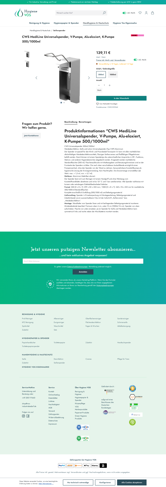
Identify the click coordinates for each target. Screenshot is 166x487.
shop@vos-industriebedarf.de (29, 405)
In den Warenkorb (121, 98)
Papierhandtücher (29, 342)
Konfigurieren (105, 482)
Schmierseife (122, 322)
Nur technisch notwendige (78, 482)
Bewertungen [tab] (85, 121)
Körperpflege (80, 403)
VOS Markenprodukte (81, 408)
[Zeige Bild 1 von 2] (61, 102)
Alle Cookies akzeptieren (132, 482)
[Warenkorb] (152, 12)
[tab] (70, 122)
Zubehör (25, 330)
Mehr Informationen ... (46, 483)
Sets (55, 330)
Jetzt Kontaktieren (31, 135)
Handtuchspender (124, 342)
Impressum (53, 424)
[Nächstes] (89, 78)
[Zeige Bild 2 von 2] (64, 102)
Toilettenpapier (59, 342)
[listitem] (132, 389)
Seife (24, 359)
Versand (52, 411)
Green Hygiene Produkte (81, 417)
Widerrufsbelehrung (56, 417)
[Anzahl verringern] (99, 85)
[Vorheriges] (36, 78)
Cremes (89, 359)
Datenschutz (53, 420)
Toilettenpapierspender (31, 346)
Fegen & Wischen (92, 326)
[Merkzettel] (140, 12)
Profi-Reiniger (27, 318)
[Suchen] (104, 12)
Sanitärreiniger (123, 318)
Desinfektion (58, 359)
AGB (50, 407)
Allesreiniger (59, 318)
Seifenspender (59, 362)
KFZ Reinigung (27, 322)
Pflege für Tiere (123, 359)
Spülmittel (25, 326)
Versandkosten (76, 472)
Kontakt (51, 391)
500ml (101, 74)
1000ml (113, 74)
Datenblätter (53, 398)
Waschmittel (58, 326)
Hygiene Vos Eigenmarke (35, 367)
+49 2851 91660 (28, 397)
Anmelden (83, 272)
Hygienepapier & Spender (35, 338)
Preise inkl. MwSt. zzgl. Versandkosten (110, 60)
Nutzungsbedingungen (105, 285)
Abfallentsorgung (123, 326)
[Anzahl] (104, 85)
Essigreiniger (59, 322)
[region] (56, 78)
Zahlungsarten (54, 414)
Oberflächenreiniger (93, 318)
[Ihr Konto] (146, 12)
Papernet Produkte (82, 412)
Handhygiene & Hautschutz (37, 354)
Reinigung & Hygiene (33, 314)
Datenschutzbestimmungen (77, 266)
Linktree (51, 401)
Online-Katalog (54, 394)
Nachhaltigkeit (54, 404)
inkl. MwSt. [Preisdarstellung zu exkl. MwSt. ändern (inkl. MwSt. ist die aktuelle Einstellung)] (129, 12)
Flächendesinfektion (93, 322)
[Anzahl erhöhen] (109, 85)
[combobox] (78, 12)
